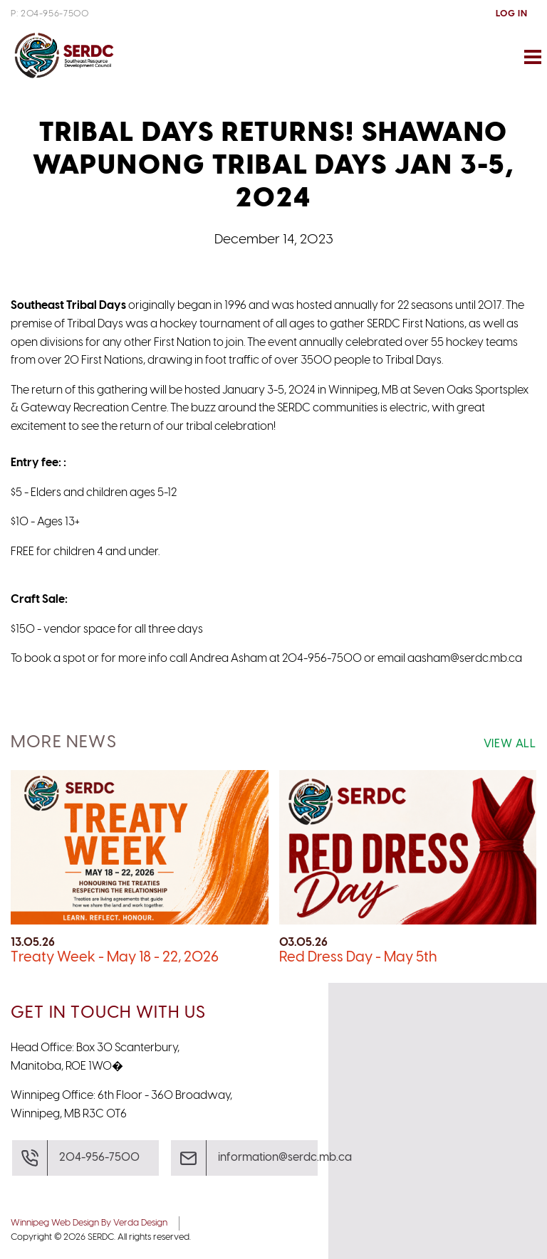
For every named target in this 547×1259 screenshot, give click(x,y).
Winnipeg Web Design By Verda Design (89, 1223)
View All (510, 744)
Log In (511, 14)
